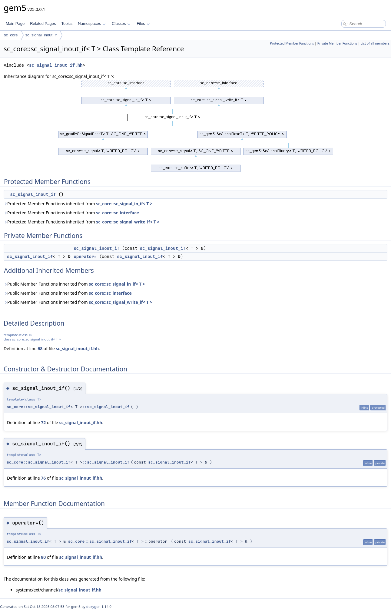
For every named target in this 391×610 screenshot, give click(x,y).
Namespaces (91, 23)
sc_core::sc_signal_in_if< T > (124, 203)
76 (43, 478)
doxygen (93, 606)
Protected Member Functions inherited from (78, 203)
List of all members (375, 43)
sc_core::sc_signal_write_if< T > (127, 222)
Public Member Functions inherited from (74, 284)
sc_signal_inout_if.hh (55, 65)
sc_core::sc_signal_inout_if (39, 406)
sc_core (11, 35)
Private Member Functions (337, 43)
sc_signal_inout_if (41, 35)
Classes (121, 23)
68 (40, 348)
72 (43, 422)
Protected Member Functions (292, 43)
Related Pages (43, 23)
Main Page (15, 23)
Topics (66, 23)
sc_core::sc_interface (117, 213)
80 (43, 557)
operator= (85, 256)
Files (143, 23)
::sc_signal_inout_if (106, 406)
